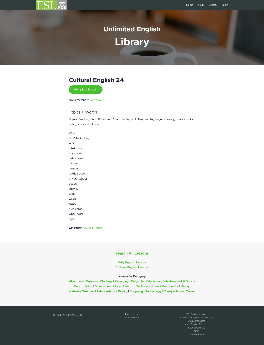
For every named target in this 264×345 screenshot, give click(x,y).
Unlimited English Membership (196, 318)
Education (153, 281)
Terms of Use (132, 314)
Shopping (136, 291)
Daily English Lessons (132, 262)
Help (201, 5)
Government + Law (108, 286)
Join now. (96, 100)
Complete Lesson (85, 89)
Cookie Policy (196, 334)
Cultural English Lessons (132, 267)
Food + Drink (83, 286)
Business (92, 281)
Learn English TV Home (196, 324)
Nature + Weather (81, 291)
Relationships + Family (112, 291)
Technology (153, 291)
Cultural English (93, 227)
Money (185, 286)
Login (225, 5)
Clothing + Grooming (114, 281)
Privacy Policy (132, 318)
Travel (190, 291)
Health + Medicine (135, 286)
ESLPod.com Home (196, 314)
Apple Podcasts (196, 321)
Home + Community (164, 286)
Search (213, 5)
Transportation (174, 291)
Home (189, 5)
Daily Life (137, 281)
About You (76, 281)
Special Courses (196, 328)
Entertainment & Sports (178, 281)
